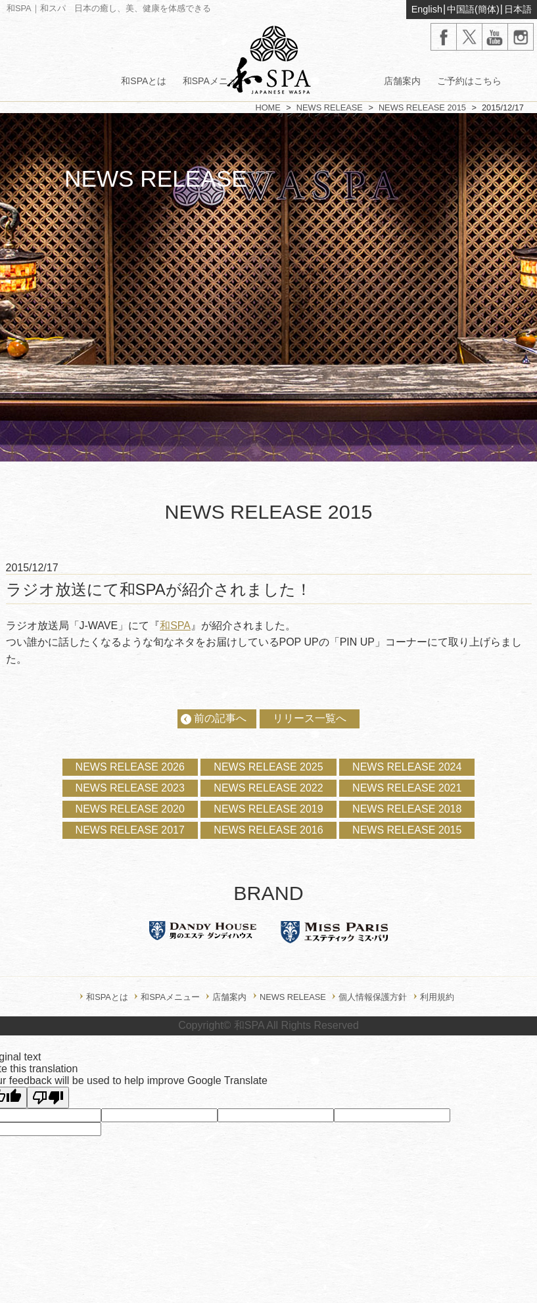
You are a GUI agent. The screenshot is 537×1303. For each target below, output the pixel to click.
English (426, 9)
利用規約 (437, 997)
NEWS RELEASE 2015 (422, 107)
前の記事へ (220, 718)
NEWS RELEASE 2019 (268, 809)
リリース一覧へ (309, 718)
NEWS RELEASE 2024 (406, 766)
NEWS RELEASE (329, 107)
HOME (267, 107)
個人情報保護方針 (373, 997)
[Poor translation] (48, 1097)
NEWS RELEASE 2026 (130, 766)
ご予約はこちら (469, 81)
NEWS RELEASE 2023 (130, 788)
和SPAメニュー (214, 81)
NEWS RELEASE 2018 (406, 809)
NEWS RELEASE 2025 (268, 766)
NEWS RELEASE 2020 (130, 809)
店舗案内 (402, 81)
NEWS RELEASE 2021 (406, 788)
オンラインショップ (318, 112)
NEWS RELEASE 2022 (268, 788)
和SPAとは (143, 81)
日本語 (518, 9)
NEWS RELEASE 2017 (130, 830)
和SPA (175, 625)
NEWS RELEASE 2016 (268, 830)
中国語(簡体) (473, 9)
